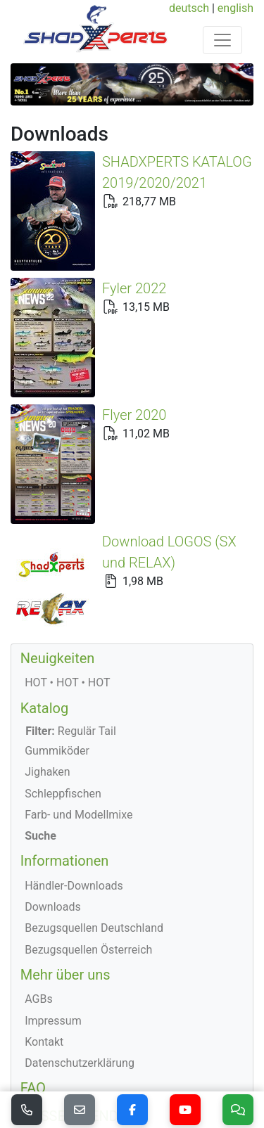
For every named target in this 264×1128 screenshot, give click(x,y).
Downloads (52, 804)
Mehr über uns (65, 872)
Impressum (53, 918)
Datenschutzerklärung (79, 960)
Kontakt (44, 939)
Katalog (44, 605)
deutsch (189, 8)
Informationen (64, 758)
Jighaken (47, 669)
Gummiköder (57, 648)
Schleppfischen (63, 691)
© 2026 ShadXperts (71, 1074)
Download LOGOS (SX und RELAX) (116, 502)
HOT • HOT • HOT (67, 580)
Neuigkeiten (57, 555)
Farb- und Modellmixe (78, 712)
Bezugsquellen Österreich (88, 847)
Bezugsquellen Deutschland (94, 825)
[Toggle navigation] (222, 40)
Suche (40, 733)
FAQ (33, 985)
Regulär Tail (70, 628)
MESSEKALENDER (77, 1013)
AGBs (38, 896)
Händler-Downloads (74, 783)
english (235, 8)
